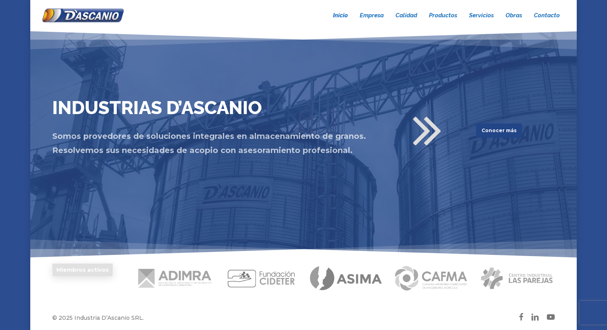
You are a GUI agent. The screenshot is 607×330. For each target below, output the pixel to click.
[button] (499, 131)
